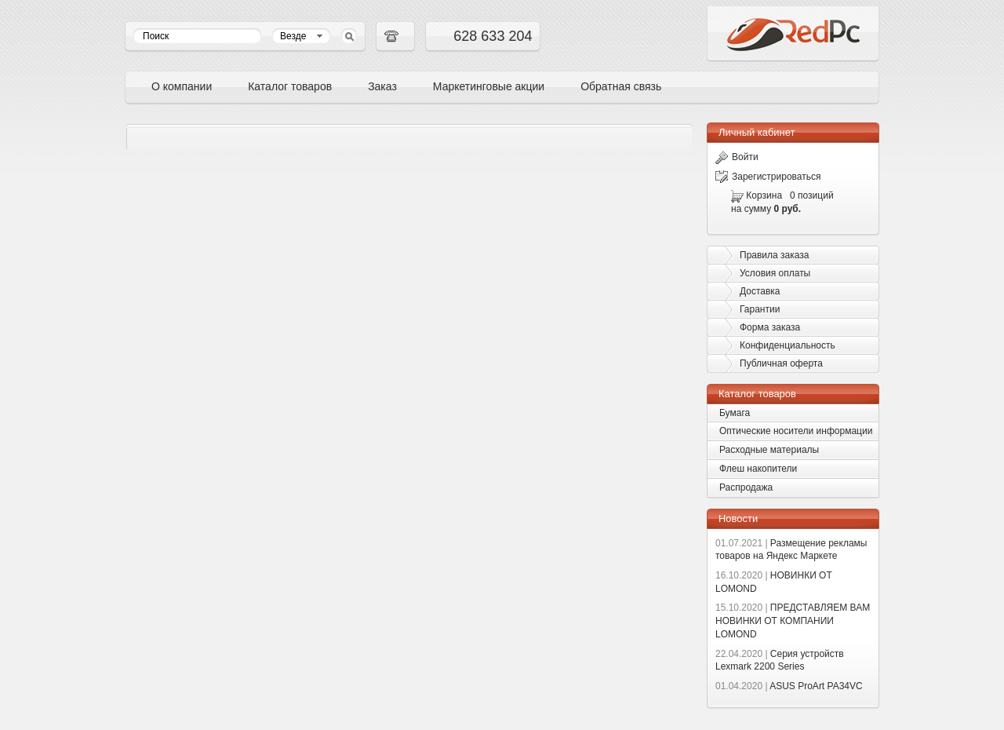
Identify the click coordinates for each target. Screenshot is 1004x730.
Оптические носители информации (795, 430)
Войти (736, 156)
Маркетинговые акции (488, 86)
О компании (181, 86)
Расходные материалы (769, 449)
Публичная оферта (781, 363)
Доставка (760, 291)
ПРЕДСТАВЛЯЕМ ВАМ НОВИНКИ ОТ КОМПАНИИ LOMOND (792, 621)
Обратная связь (620, 86)
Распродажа (746, 487)
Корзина (764, 195)
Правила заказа (774, 255)
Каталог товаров (290, 86)
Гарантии (760, 309)
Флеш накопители (758, 468)
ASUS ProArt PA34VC (789, 686)
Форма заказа (770, 327)
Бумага (734, 412)
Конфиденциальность (787, 345)
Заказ (382, 86)
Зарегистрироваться (767, 176)
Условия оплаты (775, 273)
